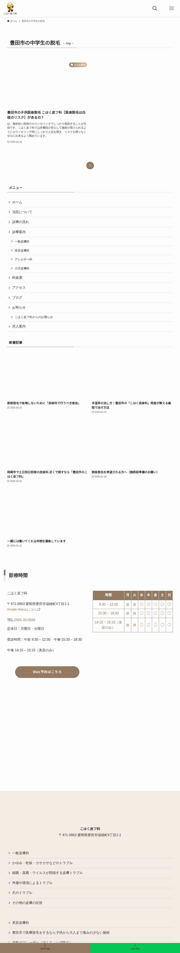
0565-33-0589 (24, 620)
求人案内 (19, 326)
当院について (22, 212)
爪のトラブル (22, 892)
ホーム (17, 202)
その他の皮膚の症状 (27, 903)
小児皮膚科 (22, 268)
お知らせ (19, 307)
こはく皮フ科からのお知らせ (34, 317)
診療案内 (19, 232)
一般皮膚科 (22, 241)
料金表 (17, 277)
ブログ (17, 297)
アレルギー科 (23, 259)
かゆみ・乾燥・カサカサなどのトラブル (42, 863)
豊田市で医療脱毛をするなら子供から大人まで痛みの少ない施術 (61, 932)
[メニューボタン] (171, 8)
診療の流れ (20, 222)
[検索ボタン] (154, 8)
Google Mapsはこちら (22, 609)
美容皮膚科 (22, 250)
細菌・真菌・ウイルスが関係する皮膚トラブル (47, 873)
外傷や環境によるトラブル (32, 883)
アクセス (19, 287)
